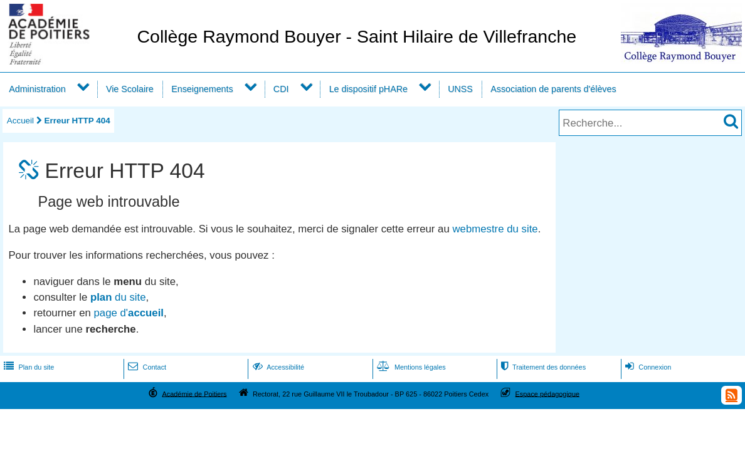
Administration (37, 89)
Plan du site (27, 367)
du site (118, 297)
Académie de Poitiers (194, 393)
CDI (281, 89)
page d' (129, 313)
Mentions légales (410, 367)
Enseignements (202, 89)
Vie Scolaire (130, 89)
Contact (145, 367)
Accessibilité (277, 367)
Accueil (20, 120)
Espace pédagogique (547, 393)
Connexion (647, 367)
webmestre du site (494, 229)
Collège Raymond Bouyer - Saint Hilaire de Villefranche (356, 36)
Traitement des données (542, 367)
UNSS (460, 89)
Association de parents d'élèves (553, 89)
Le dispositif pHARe (368, 89)
